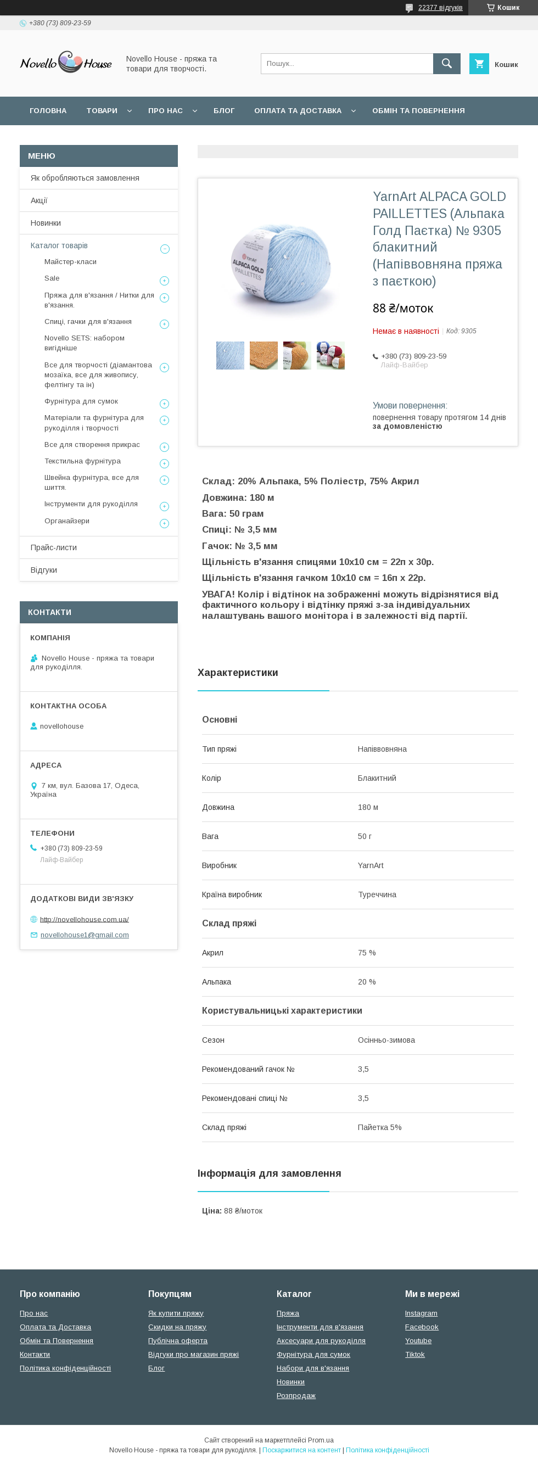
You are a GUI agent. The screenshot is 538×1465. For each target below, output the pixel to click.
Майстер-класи (70, 262)
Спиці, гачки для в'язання (88, 321)
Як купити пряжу (176, 1313)
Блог (224, 111)
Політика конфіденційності (65, 1368)
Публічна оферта (178, 1341)
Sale (51, 278)
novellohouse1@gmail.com (85, 935)
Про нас (165, 111)
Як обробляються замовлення (85, 178)
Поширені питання (70, 139)
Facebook (422, 1327)
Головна (48, 111)
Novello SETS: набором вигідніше (84, 343)
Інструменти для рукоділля (91, 504)
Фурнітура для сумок (81, 401)
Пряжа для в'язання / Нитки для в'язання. (99, 300)
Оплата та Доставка (297, 111)
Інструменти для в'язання (320, 1327)
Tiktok (415, 1354)
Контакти (35, 1354)
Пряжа (288, 1313)
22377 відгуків (440, 8)
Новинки (46, 223)
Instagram (421, 1313)
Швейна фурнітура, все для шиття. (91, 482)
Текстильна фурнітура (82, 461)
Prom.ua (321, 1440)
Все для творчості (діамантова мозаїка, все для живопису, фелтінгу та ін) (98, 375)
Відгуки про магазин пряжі (193, 1354)
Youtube (418, 1341)
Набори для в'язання (313, 1368)
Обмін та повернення (418, 111)
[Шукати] (447, 63)
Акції (39, 200)
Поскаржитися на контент (301, 1450)
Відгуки (44, 570)
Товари (101, 111)
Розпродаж (296, 1395)
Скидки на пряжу (177, 1327)
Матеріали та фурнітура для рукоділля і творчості (94, 422)
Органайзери (66, 521)
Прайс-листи (54, 547)
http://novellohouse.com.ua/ (84, 919)
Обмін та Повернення (56, 1341)
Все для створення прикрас (92, 444)
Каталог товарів (59, 245)
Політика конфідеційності (291, 139)
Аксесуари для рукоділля (321, 1341)
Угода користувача (172, 139)
